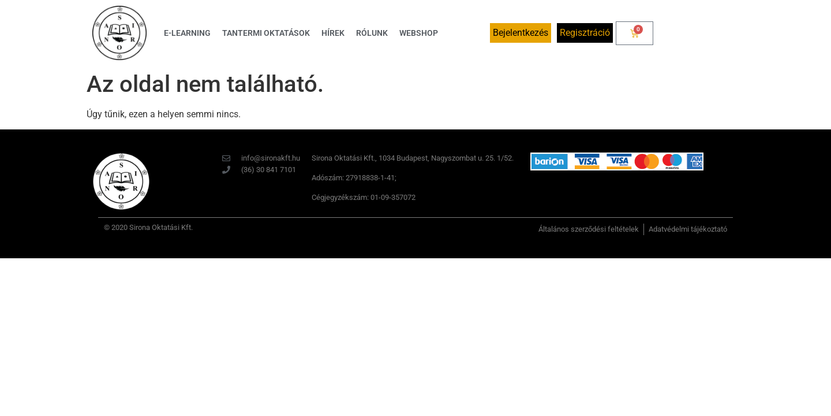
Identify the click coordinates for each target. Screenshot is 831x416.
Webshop (418, 33)
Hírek (333, 33)
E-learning (187, 33)
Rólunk (372, 33)
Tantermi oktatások (266, 33)
